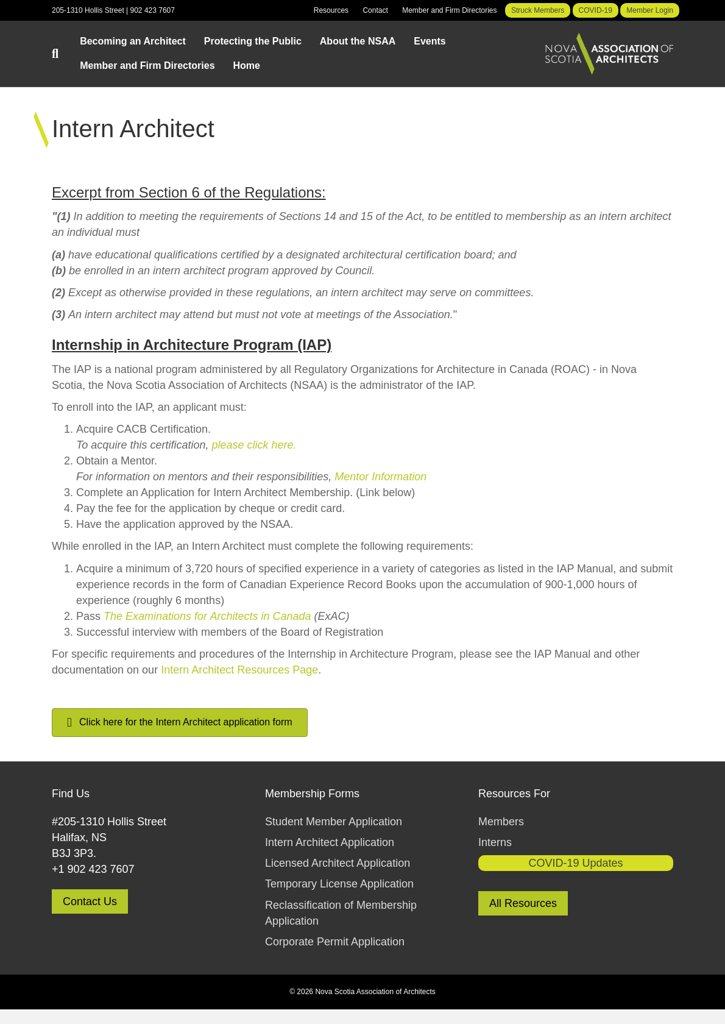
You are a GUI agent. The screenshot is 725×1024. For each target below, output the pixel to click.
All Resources (523, 903)
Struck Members (537, 10)
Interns (495, 842)
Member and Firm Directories (449, 10)
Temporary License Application (339, 884)
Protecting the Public (253, 41)
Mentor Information (380, 477)
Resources (331, 10)
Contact (374, 10)
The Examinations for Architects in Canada (207, 616)
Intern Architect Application (329, 842)
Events (429, 41)
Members (501, 822)
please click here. (253, 445)
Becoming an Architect (133, 41)
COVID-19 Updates (575, 863)
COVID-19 (595, 10)
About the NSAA (357, 41)
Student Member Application (333, 822)
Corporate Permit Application (335, 942)
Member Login (649, 10)
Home (246, 65)
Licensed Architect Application (337, 863)
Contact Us (90, 901)
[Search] (61, 54)
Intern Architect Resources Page (239, 670)
